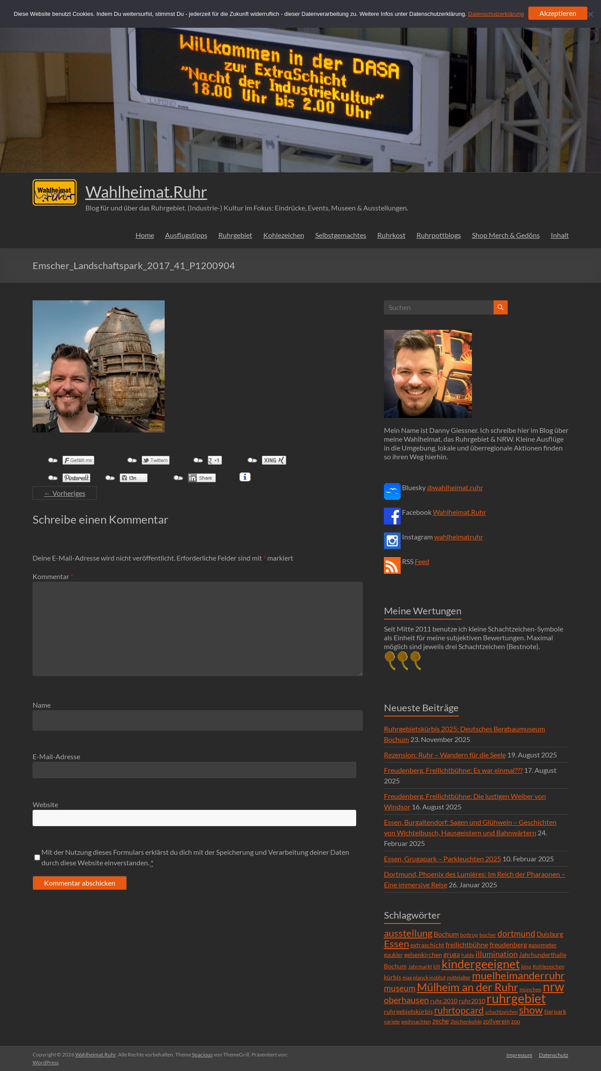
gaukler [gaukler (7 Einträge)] (393, 954)
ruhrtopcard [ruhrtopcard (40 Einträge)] (459, 1010)
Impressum (519, 1054)
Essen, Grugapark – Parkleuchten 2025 (442, 858)
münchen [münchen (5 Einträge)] (531, 989)
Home (145, 235)
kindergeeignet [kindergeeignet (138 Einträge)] (481, 964)
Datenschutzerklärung (496, 14)
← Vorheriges (64, 493)
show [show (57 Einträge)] (531, 1010)
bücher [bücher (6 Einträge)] (487, 934)
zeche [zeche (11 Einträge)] (440, 1021)
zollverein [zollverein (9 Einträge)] (496, 1021)
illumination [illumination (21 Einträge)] (497, 954)
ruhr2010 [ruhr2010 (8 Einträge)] (472, 1001)
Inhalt (560, 235)
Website (45, 804)
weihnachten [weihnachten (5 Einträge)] (416, 1021)
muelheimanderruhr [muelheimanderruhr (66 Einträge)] (518, 975)
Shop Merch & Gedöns (506, 235)
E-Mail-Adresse (56, 756)
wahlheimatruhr (458, 536)
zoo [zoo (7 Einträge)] (515, 1021)
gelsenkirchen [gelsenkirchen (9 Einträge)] (423, 954)
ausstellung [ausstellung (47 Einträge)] (408, 933)
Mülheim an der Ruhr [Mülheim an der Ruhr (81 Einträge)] (467, 987)
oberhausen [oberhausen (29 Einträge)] (406, 1000)
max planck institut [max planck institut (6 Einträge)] (424, 977)
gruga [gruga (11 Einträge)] (451, 954)
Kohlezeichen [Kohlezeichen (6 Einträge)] (548, 966)
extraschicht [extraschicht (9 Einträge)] (427, 945)
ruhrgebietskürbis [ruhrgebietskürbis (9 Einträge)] (408, 1011)
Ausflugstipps (186, 235)
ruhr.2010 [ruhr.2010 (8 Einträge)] (443, 1001)
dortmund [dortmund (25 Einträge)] (516, 933)
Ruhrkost (391, 235)
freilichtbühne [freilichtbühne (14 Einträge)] (467, 944)
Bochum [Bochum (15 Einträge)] (446, 934)
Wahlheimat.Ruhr (146, 191)
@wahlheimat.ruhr (455, 487)
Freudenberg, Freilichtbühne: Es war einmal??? (453, 770)
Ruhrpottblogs (439, 235)
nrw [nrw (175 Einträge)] (553, 986)
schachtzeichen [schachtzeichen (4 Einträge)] (501, 1012)
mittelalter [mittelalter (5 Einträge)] (459, 977)
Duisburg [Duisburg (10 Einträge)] (550, 934)
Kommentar (53, 576)
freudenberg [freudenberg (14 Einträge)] (508, 944)
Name (42, 705)
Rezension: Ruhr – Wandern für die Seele (445, 754)
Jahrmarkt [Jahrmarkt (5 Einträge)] (420, 966)
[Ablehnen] (590, 14)
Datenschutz (554, 1054)
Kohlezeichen (283, 235)
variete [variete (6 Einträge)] (392, 1021)
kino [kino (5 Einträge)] (526, 966)
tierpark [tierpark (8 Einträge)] (555, 1011)
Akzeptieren (557, 13)
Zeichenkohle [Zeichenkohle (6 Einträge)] (466, 1021)
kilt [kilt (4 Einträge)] (436, 966)
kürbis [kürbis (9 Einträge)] (392, 977)
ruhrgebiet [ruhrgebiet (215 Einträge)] (516, 998)
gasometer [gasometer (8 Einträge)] (542, 945)
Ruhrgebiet (235, 235)
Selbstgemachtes (340, 235)
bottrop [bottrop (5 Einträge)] (469, 935)
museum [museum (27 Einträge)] (400, 988)
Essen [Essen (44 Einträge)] (396, 943)
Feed (422, 561)
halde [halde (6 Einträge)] (467, 955)
